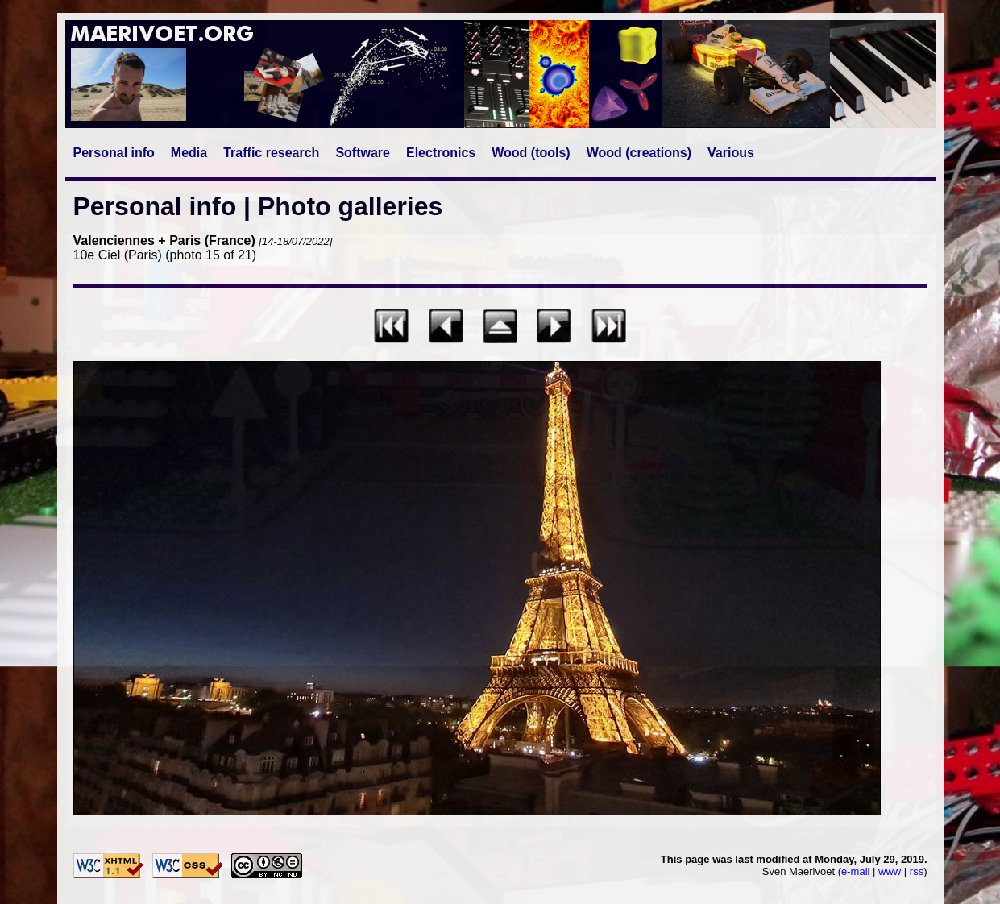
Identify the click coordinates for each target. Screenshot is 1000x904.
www (889, 871)
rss (916, 871)
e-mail (855, 871)
